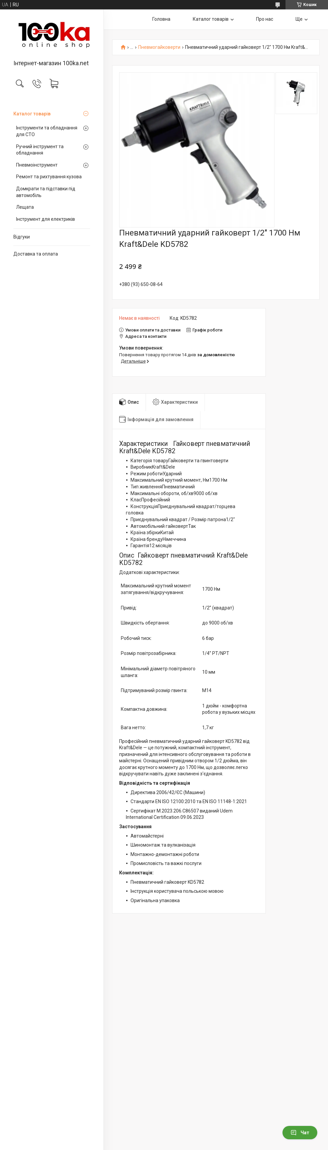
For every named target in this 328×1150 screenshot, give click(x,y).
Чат (300, 1133)
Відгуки (21, 236)
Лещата (25, 207)
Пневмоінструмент (37, 165)
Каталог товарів (32, 113)
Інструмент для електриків (45, 219)
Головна (161, 19)
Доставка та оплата (35, 254)
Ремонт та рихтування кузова (49, 176)
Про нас (264, 19)
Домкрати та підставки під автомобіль (45, 192)
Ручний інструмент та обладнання (40, 150)
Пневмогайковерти (159, 47)
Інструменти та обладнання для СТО (46, 131)
